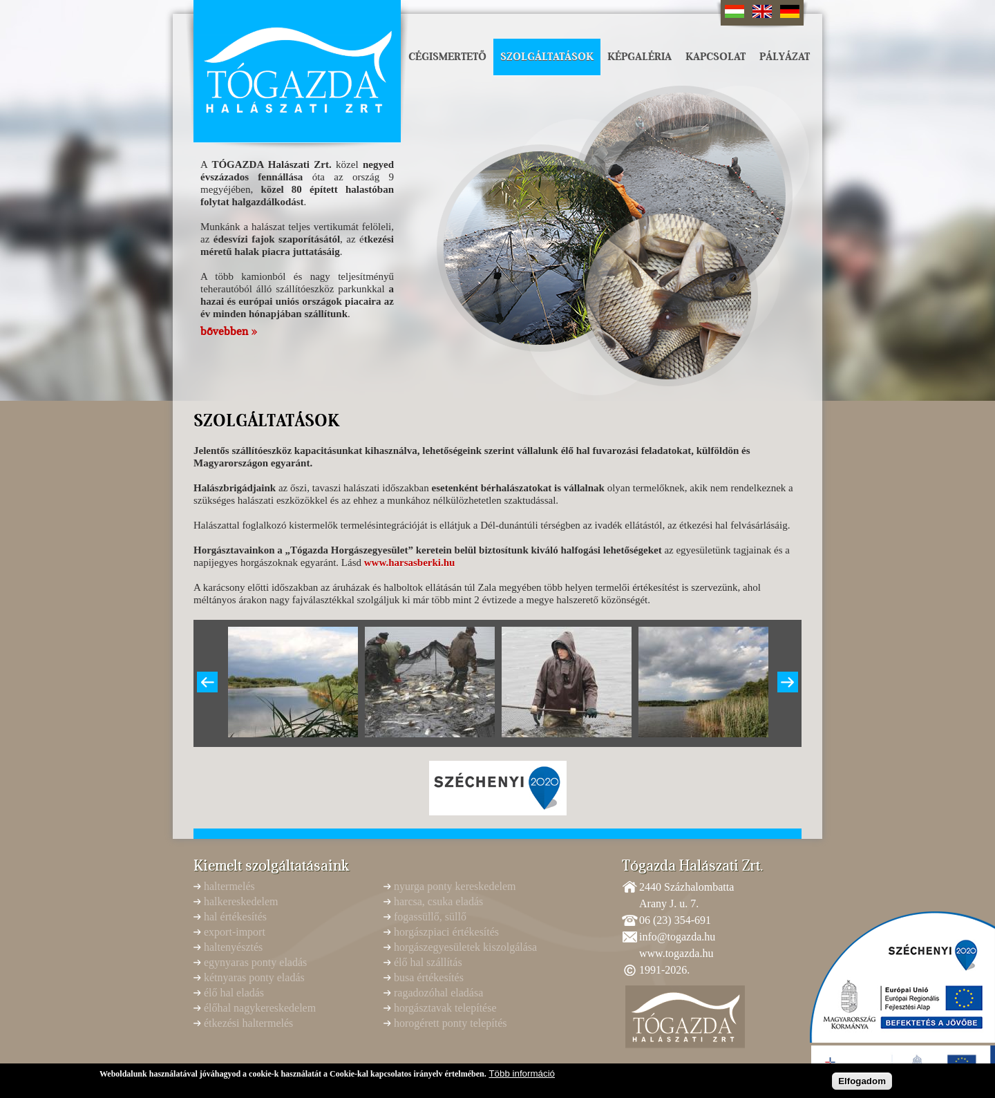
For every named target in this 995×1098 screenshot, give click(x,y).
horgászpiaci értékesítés (446, 932)
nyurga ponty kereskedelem (455, 886)
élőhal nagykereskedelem (260, 1008)
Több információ (522, 1075)
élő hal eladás (234, 992)
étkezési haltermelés (248, 1023)
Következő (787, 682)
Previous (207, 682)
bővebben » (228, 331)
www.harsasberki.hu (409, 562)
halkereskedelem (241, 901)
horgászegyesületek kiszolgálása (465, 947)
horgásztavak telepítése (445, 1008)
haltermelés (229, 886)
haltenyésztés (233, 947)
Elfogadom (862, 1083)
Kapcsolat (715, 56)
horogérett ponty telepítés (450, 1023)
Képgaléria (639, 56)
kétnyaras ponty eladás (254, 977)
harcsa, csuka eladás (438, 901)
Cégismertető (447, 56)
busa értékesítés (429, 977)
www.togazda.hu (676, 953)
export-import (234, 932)
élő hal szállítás (428, 962)
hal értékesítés (235, 916)
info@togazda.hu (677, 937)
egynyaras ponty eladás (255, 962)
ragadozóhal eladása (438, 992)
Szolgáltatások (547, 56)
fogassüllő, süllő (430, 916)
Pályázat (784, 56)
